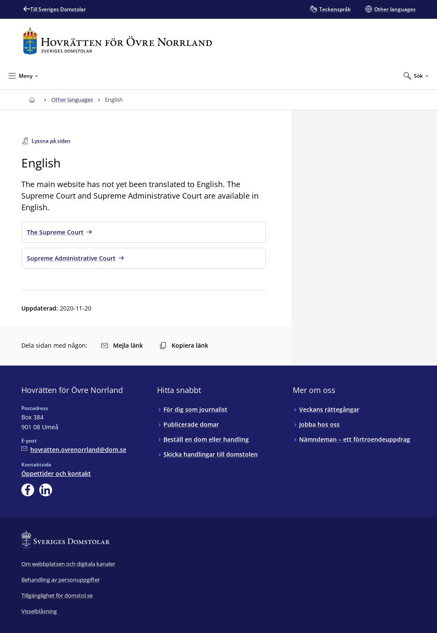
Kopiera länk (184, 345)
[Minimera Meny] (23, 75)
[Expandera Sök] (416, 75)
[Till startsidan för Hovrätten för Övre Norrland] (117, 41)
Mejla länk (122, 345)
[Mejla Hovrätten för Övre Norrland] (73, 449)
